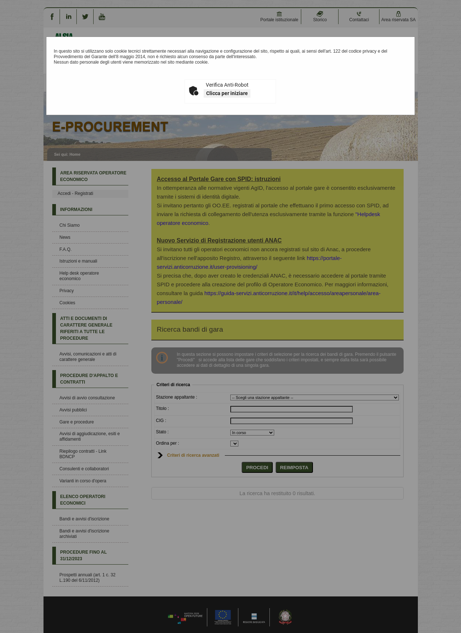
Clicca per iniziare (227, 93)
